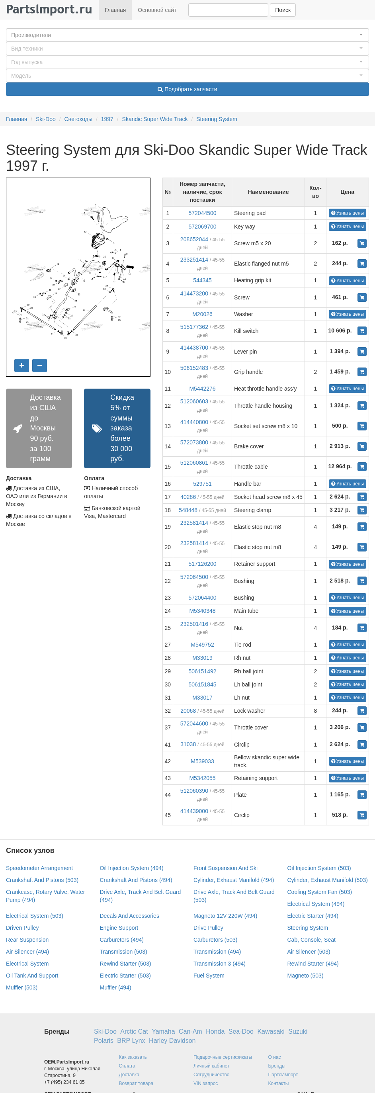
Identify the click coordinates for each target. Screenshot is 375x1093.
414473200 (194, 293)
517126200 (202, 564)
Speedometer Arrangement (39, 868)
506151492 (202, 671)
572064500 (194, 577)
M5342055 (202, 778)
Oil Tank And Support (32, 975)
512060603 (194, 401)
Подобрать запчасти (187, 89)
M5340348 (202, 611)
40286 (188, 497)
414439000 (194, 811)
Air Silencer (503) (308, 951)
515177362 (194, 327)
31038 (188, 744)
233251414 (194, 259)
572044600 (194, 723)
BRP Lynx (131, 1040)
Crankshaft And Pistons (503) (42, 880)
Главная (115, 10)
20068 (188, 711)
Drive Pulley (208, 928)
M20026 (202, 314)
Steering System (216, 119)
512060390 (194, 791)
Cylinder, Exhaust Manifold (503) (327, 880)
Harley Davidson (172, 1040)
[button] (187, 35)
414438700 (194, 347)
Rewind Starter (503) (125, 963)
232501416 (194, 624)
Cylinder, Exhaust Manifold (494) (233, 880)
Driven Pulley (22, 928)
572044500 (202, 213)
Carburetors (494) (122, 940)
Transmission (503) (123, 951)
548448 (188, 510)
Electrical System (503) (34, 916)
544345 (202, 280)
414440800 (194, 422)
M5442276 (202, 388)
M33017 (202, 697)
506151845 (202, 684)
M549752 (202, 644)
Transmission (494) (217, 951)
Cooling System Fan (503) (319, 892)
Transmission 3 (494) (219, 963)
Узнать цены (347, 213)
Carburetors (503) (215, 940)
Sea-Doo (241, 1031)
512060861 (194, 462)
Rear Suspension (27, 940)
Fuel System (209, 975)
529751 (202, 484)
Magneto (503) (305, 975)
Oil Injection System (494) (132, 868)
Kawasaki (270, 1031)
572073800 (194, 442)
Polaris (103, 1040)
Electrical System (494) (316, 904)
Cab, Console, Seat (311, 940)
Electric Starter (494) (312, 916)
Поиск (283, 10)
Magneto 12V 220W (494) (225, 916)
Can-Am (190, 1031)
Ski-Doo (46, 119)
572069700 (202, 226)
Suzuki (297, 1031)
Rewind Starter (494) (313, 963)
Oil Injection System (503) (319, 868)
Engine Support (119, 928)
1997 (107, 119)
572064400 (202, 597)
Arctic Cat (134, 1031)
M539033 (202, 761)
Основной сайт (157, 10)
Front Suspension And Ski (225, 868)
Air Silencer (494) (27, 951)
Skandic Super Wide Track (155, 119)
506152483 (194, 368)
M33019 (202, 658)
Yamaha (163, 1031)
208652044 (194, 239)
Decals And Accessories (129, 916)
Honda (215, 1031)
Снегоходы (78, 119)
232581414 (194, 523)
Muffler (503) (21, 987)
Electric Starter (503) (125, 975)
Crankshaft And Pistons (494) (136, 880)
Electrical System (27, 963)
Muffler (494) (115, 987)
